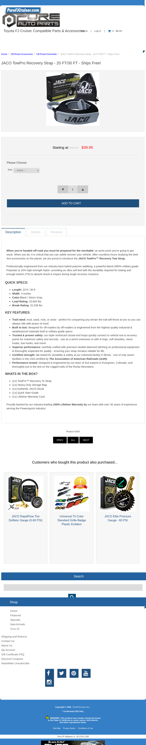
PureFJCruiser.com (81, 707)
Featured (15, 615)
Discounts (34, 46)
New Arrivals (17, 624)
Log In (97, 31)
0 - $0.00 (115, 31)
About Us (35, 38)
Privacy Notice (69, 728)
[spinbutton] (73, 189)
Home (4, 54)
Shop (13, 38)
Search (79, 576)
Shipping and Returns (14, 636)
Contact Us (89, 38)
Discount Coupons (12, 658)
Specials (15, 619)
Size (10, 169)
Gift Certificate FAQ (12, 654)
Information (62, 38)
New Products (118, 38)
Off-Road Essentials (46, 54)
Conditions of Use (85, 728)
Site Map (57, 728)
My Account (8, 649)
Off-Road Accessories (22, 54)
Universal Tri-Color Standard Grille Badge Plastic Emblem (71, 520)
